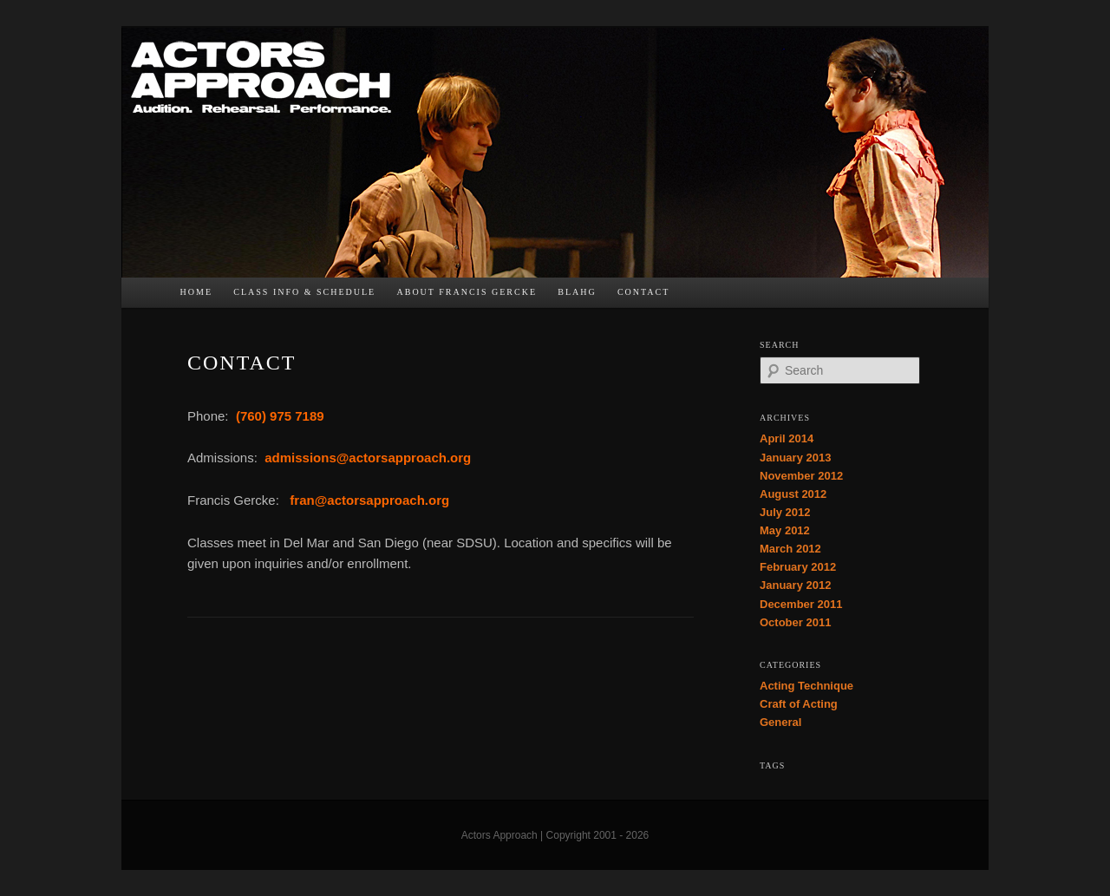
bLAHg (577, 292)
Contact (643, 292)
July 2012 (785, 512)
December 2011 (801, 604)
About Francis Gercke (466, 292)
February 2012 (798, 566)
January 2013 (795, 457)
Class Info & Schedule (304, 292)
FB (690, 297)
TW (725, 297)
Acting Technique (806, 685)
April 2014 (786, 438)
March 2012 (790, 548)
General (780, 722)
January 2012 (795, 585)
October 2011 (795, 622)
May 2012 (785, 530)
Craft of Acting (799, 703)
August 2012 (793, 493)
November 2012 (801, 475)
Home (196, 292)
